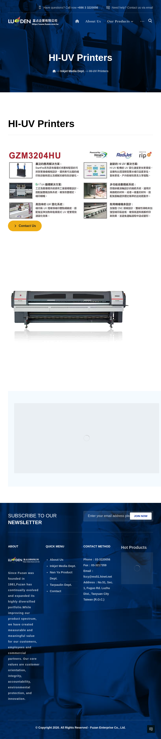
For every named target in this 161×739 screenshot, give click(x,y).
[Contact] (24, 226)
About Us (57, 559)
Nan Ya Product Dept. (61, 575)
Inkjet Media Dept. (63, 566)
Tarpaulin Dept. (61, 584)
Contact (55, 591)
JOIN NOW (141, 516)
